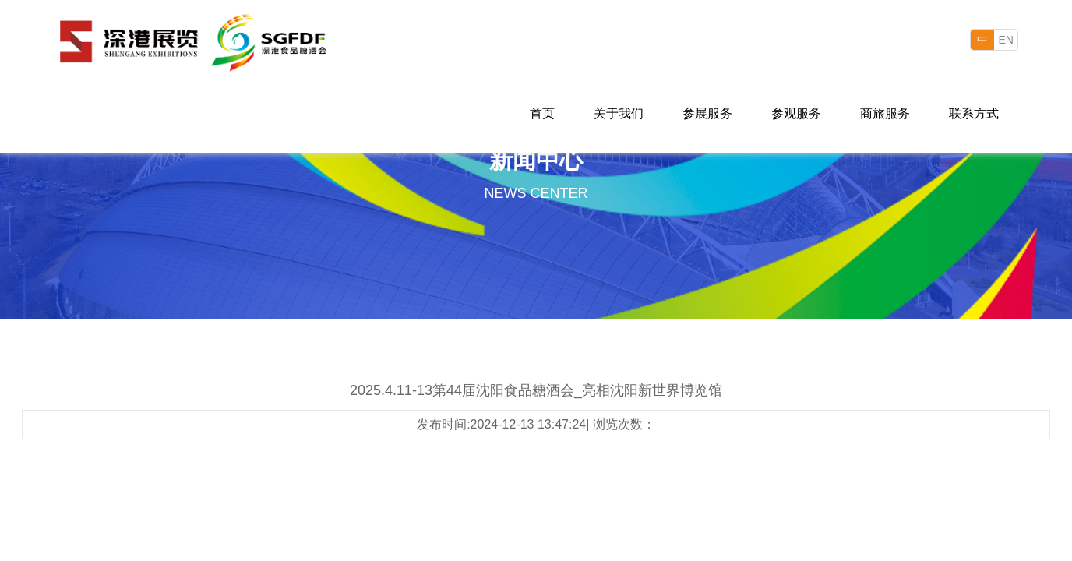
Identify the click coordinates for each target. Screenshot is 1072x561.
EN (1005, 40)
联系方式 (974, 113)
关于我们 (619, 113)
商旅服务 (885, 113)
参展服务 (707, 113)
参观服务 (796, 113)
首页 (542, 113)
